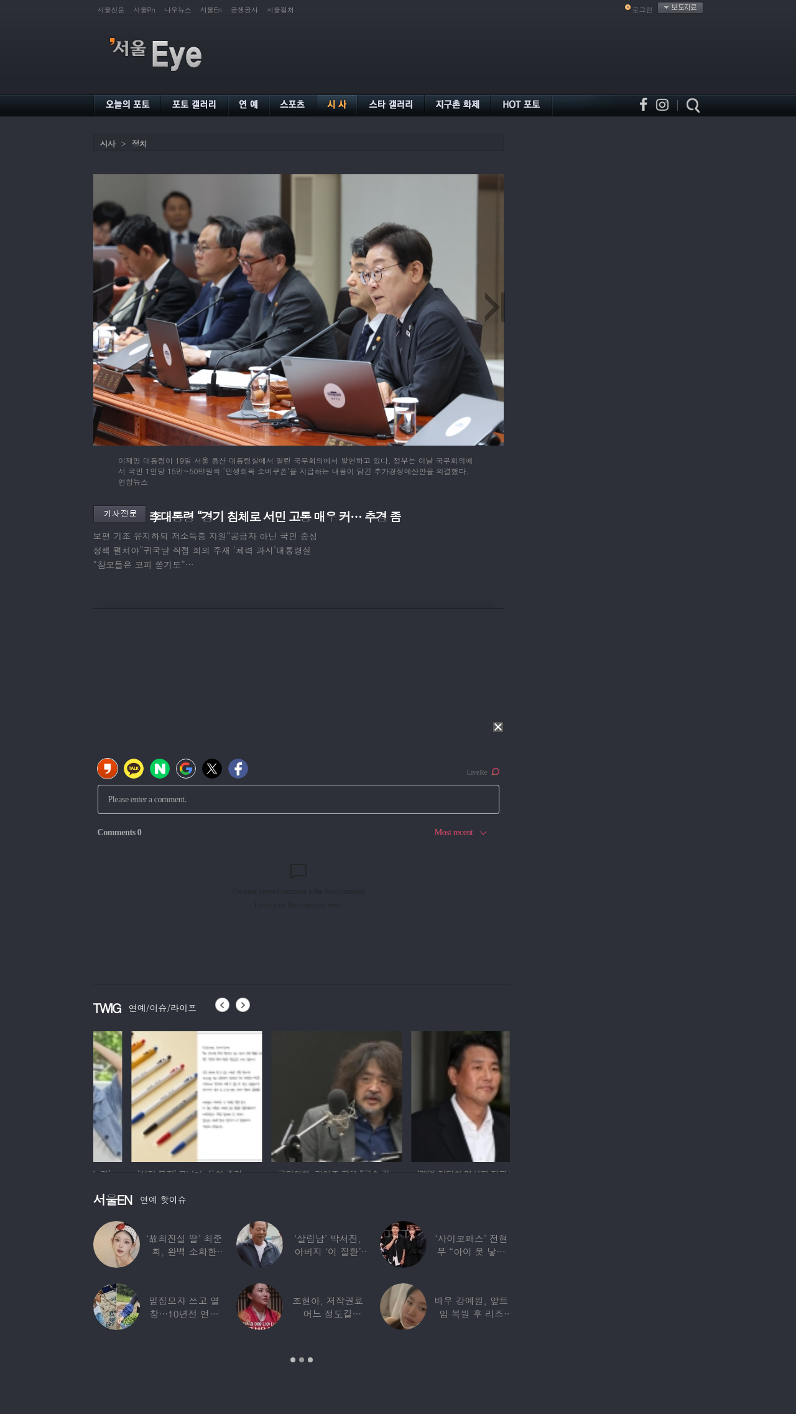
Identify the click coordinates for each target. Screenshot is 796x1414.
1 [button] (292, 1359)
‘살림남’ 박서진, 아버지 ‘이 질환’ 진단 (327, 1251)
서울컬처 (280, 9)
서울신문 (111, 9)
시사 (107, 143)
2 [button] (301, 1359)
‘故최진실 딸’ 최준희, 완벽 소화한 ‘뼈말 (184, 1251)
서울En (211, 9)
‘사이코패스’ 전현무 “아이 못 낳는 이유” (471, 1251)
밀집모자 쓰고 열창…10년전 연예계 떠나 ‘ (184, 1313)
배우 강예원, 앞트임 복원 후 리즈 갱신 (471, 1313)
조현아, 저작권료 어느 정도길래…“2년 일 (327, 1313)
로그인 (642, 9)
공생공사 (244, 9)
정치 (139, 143)
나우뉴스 (178, 9)
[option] (151, 1095)
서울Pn (144, 9)
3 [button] (310, 1359)
